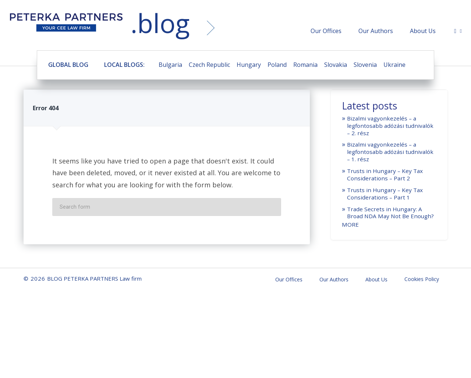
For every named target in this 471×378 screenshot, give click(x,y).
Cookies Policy (421, 279)
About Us (423, 31)
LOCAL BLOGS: (124, 65)
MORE (350, 224)
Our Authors (375, 31)
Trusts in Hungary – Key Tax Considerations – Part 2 (385, 174)
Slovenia (365, 65)
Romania (305, 65)
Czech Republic (209, 65)
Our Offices (326, 31)
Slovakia (335, 65)
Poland (277, 65)
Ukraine (394, 65)
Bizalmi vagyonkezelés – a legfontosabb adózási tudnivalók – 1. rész (390, 152)
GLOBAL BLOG (68, 65)
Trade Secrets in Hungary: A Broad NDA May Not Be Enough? (390, 212)
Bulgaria (170, 65)
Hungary (249, 65)
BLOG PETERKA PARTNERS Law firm (66, 25)
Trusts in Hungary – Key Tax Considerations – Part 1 (385, 193)
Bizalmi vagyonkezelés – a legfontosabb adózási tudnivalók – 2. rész (390, 126)
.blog (160, 23)
